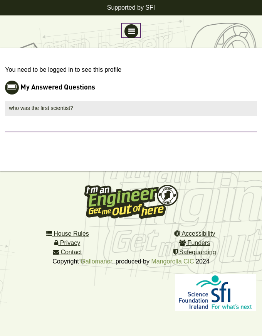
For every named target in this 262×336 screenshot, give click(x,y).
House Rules (67, 233)
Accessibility (194, 233)
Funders (194, 243)
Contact (67, 252)
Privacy (67, 243)
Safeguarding (194, 252)
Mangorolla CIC (172, 261)
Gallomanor (96, 261)
